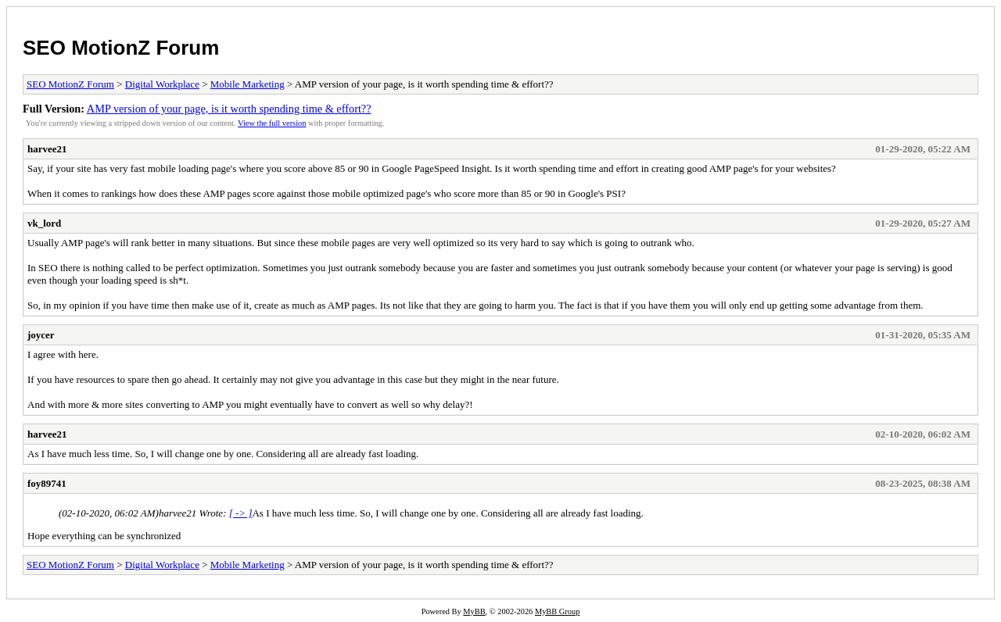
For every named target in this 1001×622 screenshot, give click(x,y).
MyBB (474, 611)
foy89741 (46, 483)
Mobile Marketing (247, 84)
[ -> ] (241, 513)
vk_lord (44, 223)
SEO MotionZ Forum (121, 47)
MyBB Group (557, 611)
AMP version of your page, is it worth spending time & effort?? (229, 108)
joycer (41, 335)
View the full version (272, 123)
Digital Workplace (162, 84)
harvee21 (47, 149)
